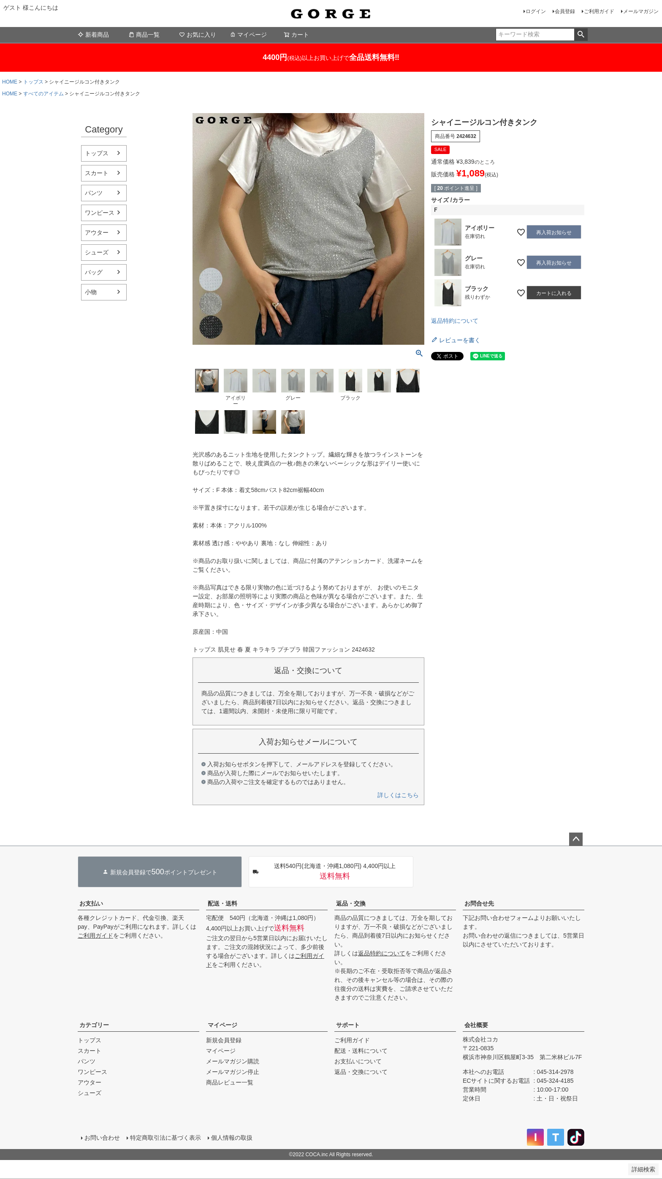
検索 (580, 35)
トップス (33, 82)
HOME (9, 82)
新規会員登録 (223, 1040)
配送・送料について (361, 1050)
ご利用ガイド (599, 11)
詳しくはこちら (398, 795)
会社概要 (476, 1025)
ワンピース (99, 212)
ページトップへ (576, 839)
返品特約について (454, 320)
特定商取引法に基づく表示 (165, 1137)
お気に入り (197, 34)
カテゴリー (94, 1025)
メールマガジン (641, 11)
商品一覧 (144, 34)
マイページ (248, 34)
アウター (97, 232)
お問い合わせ (102, 1137)
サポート (348, 1025)
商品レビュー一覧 (229, 1082)
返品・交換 (351, 903)
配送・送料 (222, 903)
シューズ (97, 252)
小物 (91, 292)
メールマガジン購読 (232, 1061)
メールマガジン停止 (232, 1071)
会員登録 (565, 11)
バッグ (94, 272)
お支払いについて (358, 1061)
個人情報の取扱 (231, 1137)
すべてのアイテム (43, 94)
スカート (97, 173)
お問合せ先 (479, 903)
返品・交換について (361, 1071)
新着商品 (93, 34)
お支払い (91, 903)
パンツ (94, 192)
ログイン (536, 11)
